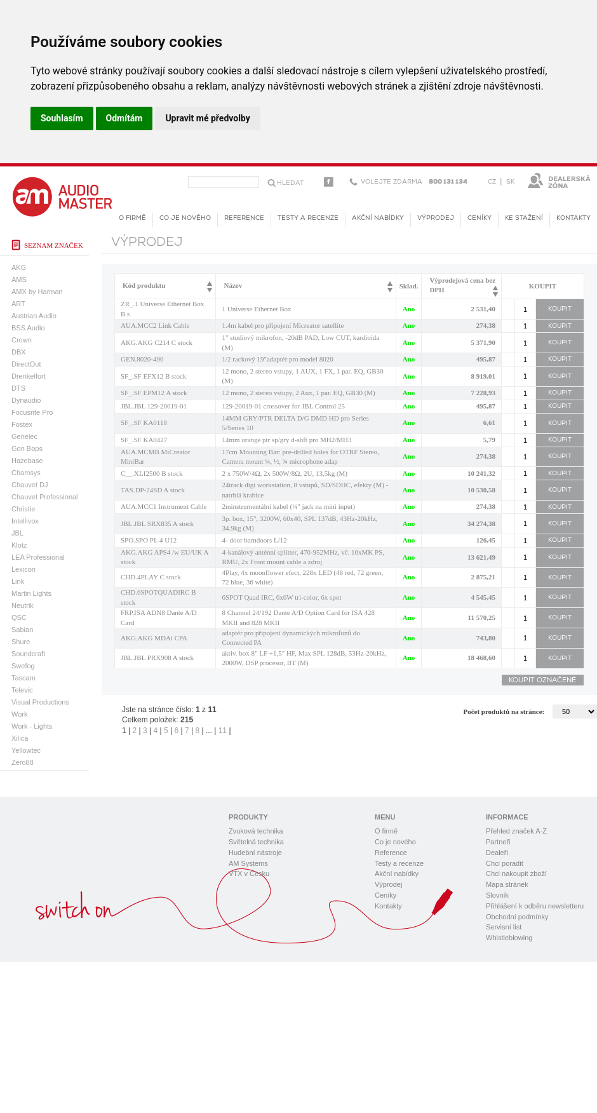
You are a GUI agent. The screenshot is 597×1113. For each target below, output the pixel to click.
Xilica (19, 738)
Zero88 (22, 762)
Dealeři (497, 852)
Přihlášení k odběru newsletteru (535, 906)
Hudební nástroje (255, 852)
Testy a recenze (308, 218)
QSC (19, 617)
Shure (20, 641)
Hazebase (27, 460)
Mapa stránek (507, 884)
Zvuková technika (256, 831)
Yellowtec (26, 750)
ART (18, 303)
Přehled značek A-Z (516, 831)
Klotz (19, 545)
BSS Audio (28, 328)
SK (510, 182)
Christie (23, 509)
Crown (21, 340)
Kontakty (573, 218)
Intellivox (25, 521)
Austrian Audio (34, 316)
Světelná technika (256, 842)
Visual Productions (40, 702)
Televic (22, 690)
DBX (18, 352)
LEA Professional (38, 557)
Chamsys (26, 472)
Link (17, 581)
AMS (19, 279)
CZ (492, 182)
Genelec (24, 436)
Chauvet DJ (29, 485)
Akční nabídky (378, 218)
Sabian (22, 629)
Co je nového (185, 218)
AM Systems (248, 863)
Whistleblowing (509, 937)
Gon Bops (27, 448)
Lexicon (23, 569)
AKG (18, 267)
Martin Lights (31, 593)
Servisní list (503, 927)
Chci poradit (504, 863)
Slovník (497, 895)
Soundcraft (28, 654)
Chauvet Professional (44, 497)
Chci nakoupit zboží (516, 873)
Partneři (498, 842)
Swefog (23, 666)
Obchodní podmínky (517, 917)
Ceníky (479, 218)
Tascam (23, 678)
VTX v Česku (249, 873)
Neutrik (22, 605)
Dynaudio (26, 400)
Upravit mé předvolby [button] (207, 118)
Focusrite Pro (32, 412)
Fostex (21, 424)
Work (19, 714)
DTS (18, 388)
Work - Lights (32, 726)
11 (222, 730)
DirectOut (26, 364)
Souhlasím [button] (62, 118)
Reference (244, 218)
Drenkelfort (28, 376)
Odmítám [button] (124, 118)
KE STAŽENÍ (524, 218)
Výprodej (435, 218)
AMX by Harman (37, 291)
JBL (17, 533)
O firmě (132, 218)
